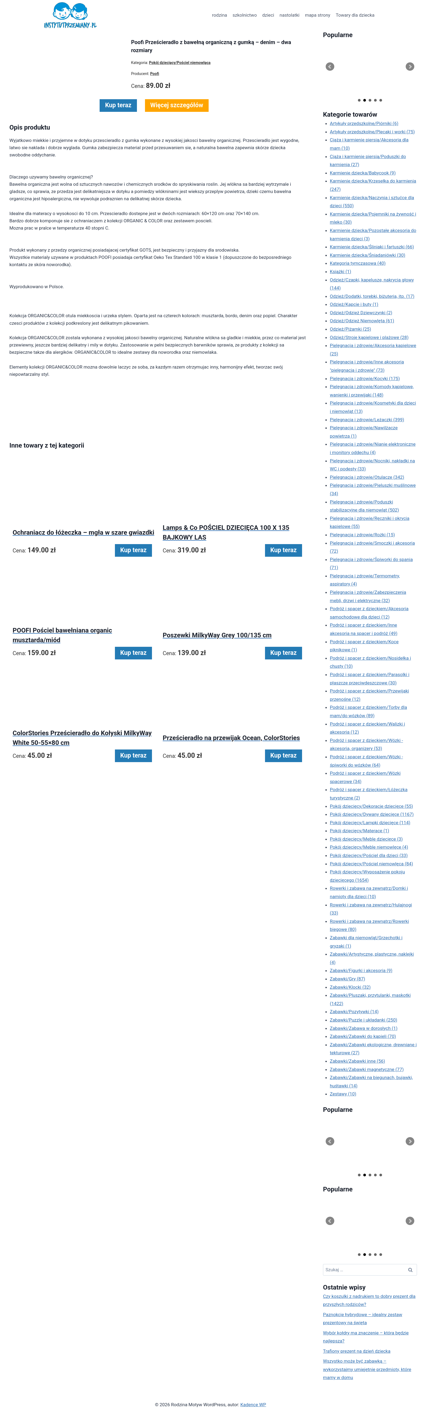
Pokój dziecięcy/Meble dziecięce (366, 839)
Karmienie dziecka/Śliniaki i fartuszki (372, 246)
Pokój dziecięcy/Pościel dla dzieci (369, 855)
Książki (340, 271)
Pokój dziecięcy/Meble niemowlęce (369, 847)
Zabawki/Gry (347, 978)
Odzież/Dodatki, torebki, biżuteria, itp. (372, 296)
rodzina (219, 15)
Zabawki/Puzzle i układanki (363, 1020)
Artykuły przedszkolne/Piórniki (364, 123)
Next (410, 66)
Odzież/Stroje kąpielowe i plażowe (369, 337)
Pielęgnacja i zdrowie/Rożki (362, 534)
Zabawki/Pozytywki (354, 1011)
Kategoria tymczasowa (358, 263)
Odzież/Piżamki (350, 329)
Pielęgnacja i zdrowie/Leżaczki (367, 419)
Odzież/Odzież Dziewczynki (361, 312)
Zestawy (343, 1094)
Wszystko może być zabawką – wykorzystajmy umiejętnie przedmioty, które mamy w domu (367, 1369)
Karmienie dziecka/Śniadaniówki (367, 255)
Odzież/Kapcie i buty (354, 304)
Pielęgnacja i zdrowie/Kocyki (365, 378)
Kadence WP (253, 1404)
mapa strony (317, 15)
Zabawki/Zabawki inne (357, 1061)
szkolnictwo (245, 15)
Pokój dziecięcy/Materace (359, 830)
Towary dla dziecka (355, 15)
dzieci (268, 15)
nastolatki (289, 15)
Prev (330, 66)
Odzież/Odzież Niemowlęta (362, 320)
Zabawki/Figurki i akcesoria (361, 970)
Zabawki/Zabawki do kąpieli (363, 1036)
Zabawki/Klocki (350, 987)
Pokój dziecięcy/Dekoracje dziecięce (371, 806)
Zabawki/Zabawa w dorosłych (364, 1028)
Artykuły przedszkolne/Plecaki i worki (372, 131)
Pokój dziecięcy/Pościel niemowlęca (371, 863)
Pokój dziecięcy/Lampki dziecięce (370, 822)
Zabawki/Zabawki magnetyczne (367, 1069)
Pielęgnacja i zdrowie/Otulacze (367, 477)
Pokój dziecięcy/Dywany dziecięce (372, 814)
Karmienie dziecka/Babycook (363, 173)
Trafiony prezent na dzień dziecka (356, 1351)
